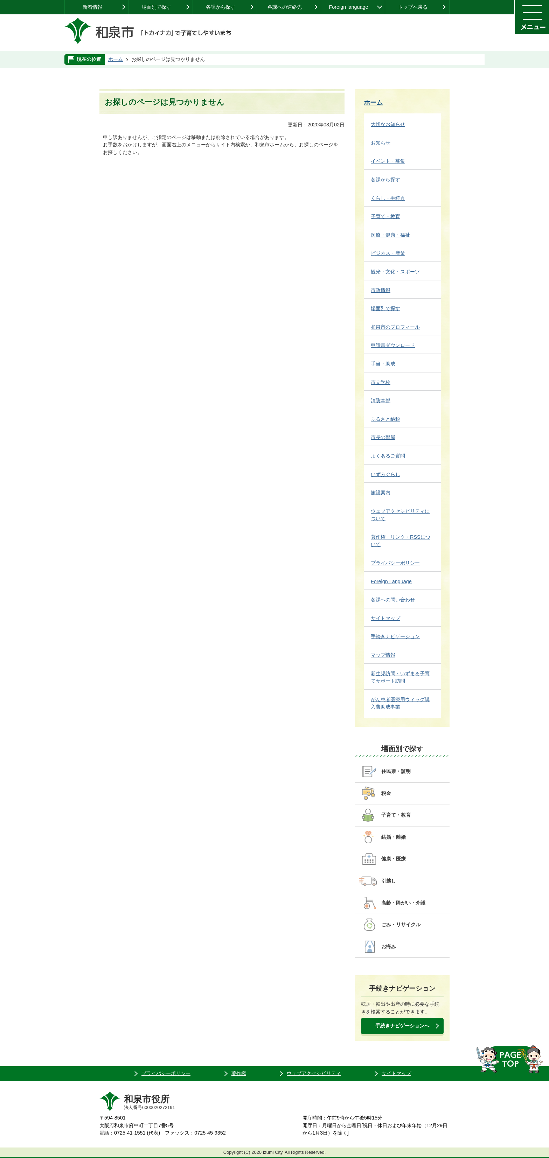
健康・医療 (393, 858)
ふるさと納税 (385, 419)
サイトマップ (385, 618)
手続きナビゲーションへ (402, 1025)
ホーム (115, 59)
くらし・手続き (388, 198)
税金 (386, 793)
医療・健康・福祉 (390, 235)
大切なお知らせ (388, 124)
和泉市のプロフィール (395, 327)
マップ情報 (383, 655)
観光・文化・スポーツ (395, 271)
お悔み (388, 946)
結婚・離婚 (393, 837)
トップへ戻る (413, 7)
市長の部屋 (383, 437)
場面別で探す (156, 7)
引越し (388, 881)
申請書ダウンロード (393, 345)
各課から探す (220, 7)
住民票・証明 (396, 771)
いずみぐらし (385, 474)
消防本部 (380, 400)
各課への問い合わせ (393, 599)
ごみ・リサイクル (401, 924)
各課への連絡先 (284, 7)
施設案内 (380, 492)
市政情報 (380, 290)
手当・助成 (383, 364)
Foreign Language (391, 581)
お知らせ (380, 143)
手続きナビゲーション (395, 636)
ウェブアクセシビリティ (314, 1073)
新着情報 (92, 7)
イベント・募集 (388, 161)
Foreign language (348, 7)
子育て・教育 (385, 216)
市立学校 (380, 382)
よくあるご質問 (388, 456)
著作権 (238, 1073)
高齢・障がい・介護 (403, 903)
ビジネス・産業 (388, 253)
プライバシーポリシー (395, 563)
